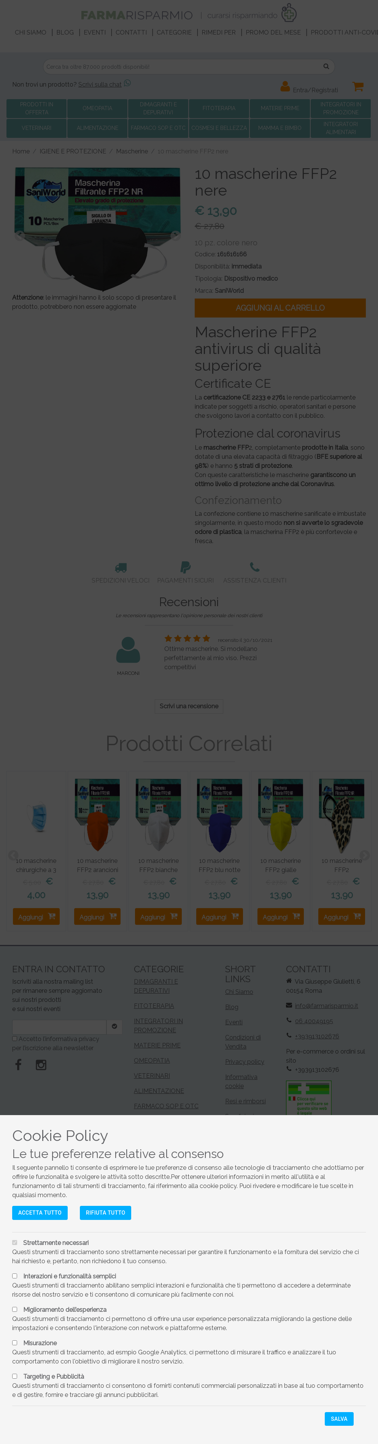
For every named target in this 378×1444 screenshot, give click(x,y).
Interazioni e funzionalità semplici (69, 1276)
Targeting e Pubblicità (53, 1376)
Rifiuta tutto (105, 1213)
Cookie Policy (60, 1135)
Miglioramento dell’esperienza (64, 1309)
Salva (339, 1419)
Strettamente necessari (56, 1243)
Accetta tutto (40, 1213)
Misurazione (40, 1343)
